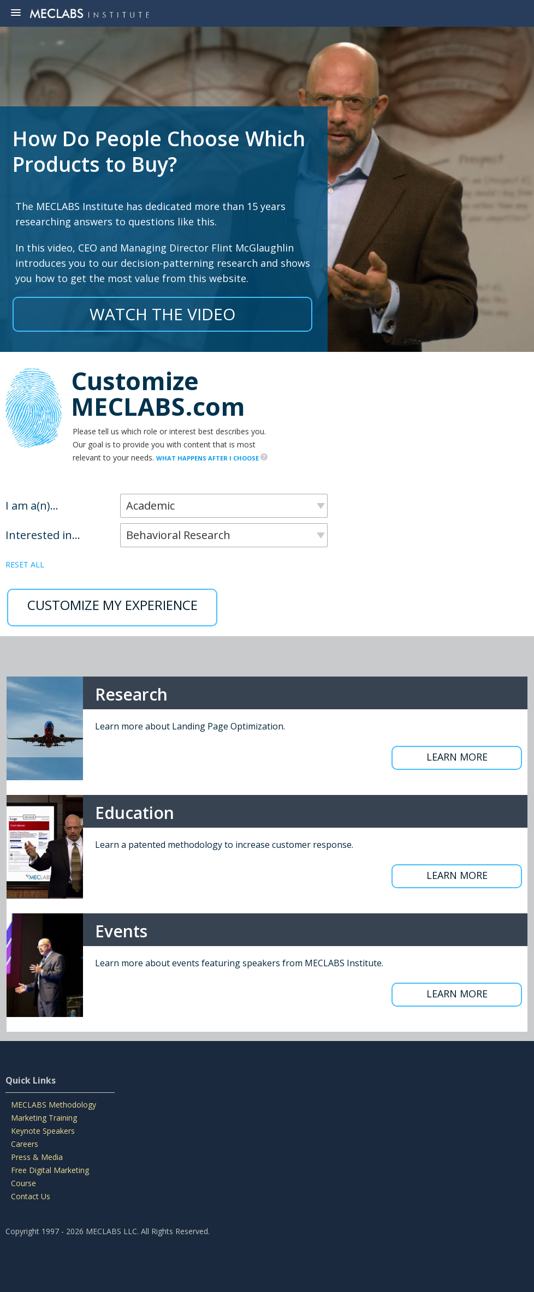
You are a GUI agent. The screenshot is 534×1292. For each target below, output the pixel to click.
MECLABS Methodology (53, 1104)
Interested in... (42, 535)
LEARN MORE (457, 756)
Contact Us (30, 1196)
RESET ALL (24, 564)
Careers (24, 1144)
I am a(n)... (31, 505)
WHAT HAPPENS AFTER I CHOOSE (212, 458)
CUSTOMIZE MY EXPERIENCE (112, 605)
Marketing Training (44, 1117)
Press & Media (37, 1157)
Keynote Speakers (43, 1131)
